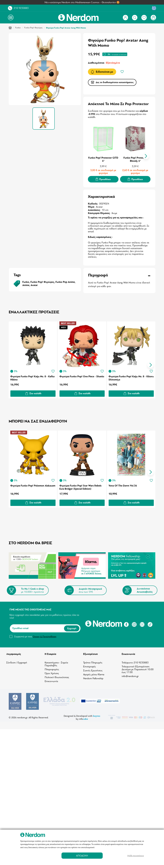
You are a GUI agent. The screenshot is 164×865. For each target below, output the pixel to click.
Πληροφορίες (52, 668)
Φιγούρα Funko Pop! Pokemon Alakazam (27, 486)
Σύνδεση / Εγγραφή (16, 661)
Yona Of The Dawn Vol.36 (123, 484)
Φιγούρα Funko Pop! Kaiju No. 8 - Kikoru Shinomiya (127, 377)
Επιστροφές (89, 665)
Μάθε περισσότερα (135, 855)
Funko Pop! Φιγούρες (33, 28)
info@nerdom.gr (130, 675)
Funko (18, 28)
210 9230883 (21, 8)
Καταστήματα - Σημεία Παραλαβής (56, 663)
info (83, 717)
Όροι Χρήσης (52, 672)
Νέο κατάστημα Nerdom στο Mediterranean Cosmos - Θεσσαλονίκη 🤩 (82, 2)
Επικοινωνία (51, 680)
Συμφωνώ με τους (35, 635)
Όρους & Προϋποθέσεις (44, 635)
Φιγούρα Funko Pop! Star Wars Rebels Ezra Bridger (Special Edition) (81, 486)
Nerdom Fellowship (93, 677)
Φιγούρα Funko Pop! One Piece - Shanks (78, 377)
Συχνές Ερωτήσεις (93, 669)
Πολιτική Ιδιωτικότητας (57, 676)
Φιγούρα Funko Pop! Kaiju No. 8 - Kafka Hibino (32, 377)
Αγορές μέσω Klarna (93, 673)
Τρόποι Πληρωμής (92, 661)
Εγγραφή (71, 627)
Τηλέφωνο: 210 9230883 (135, 661)
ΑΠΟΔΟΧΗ (82, 855)
